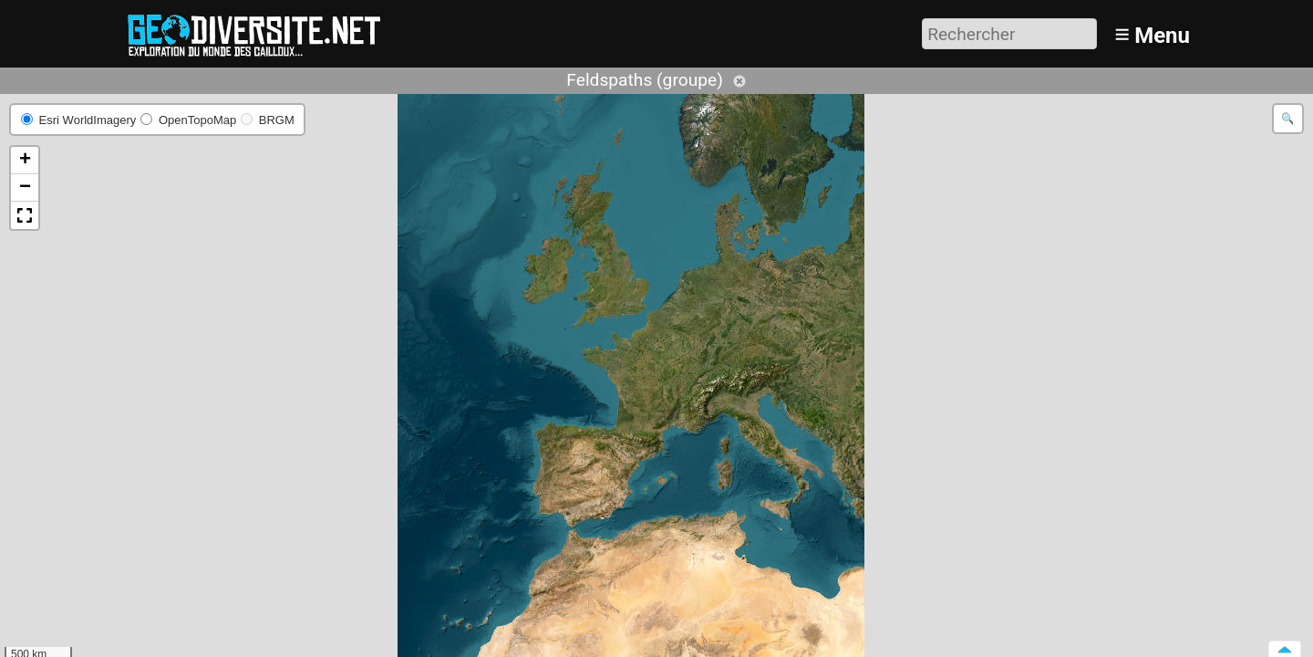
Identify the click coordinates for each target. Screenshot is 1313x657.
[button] (24, 160)
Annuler (739, 81)
